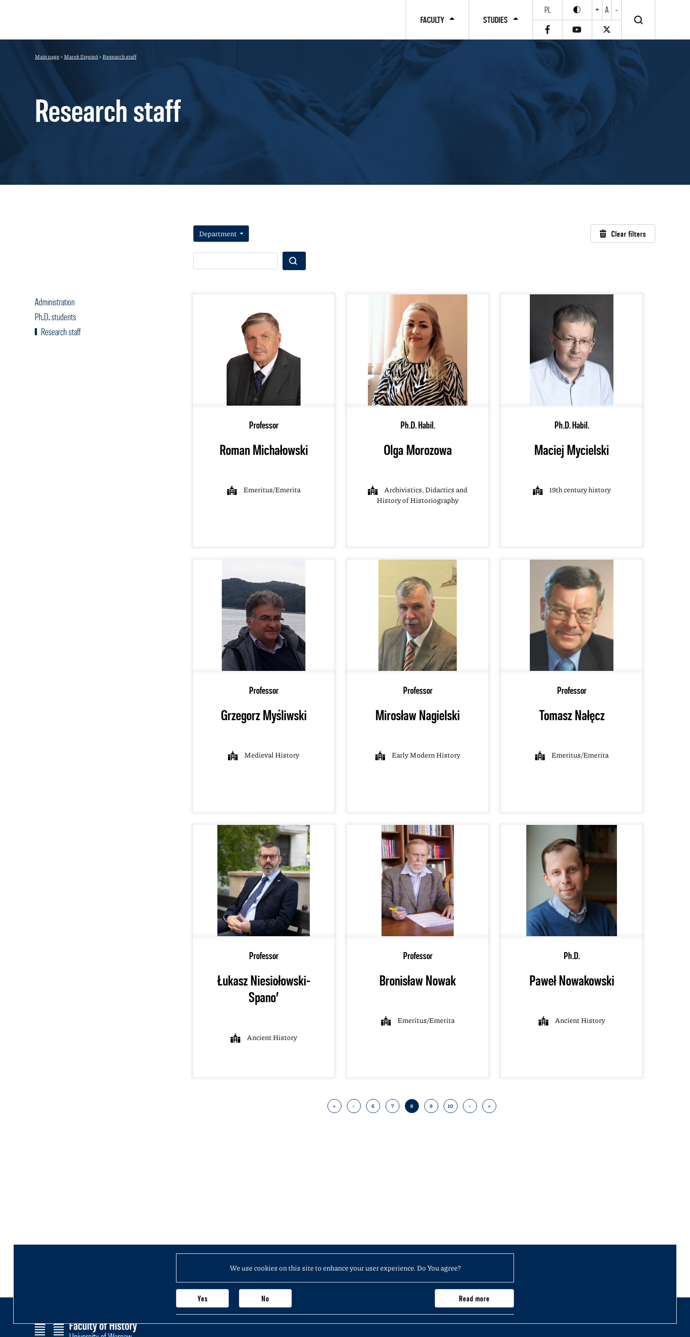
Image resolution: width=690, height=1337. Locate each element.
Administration (55, 302)
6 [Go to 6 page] (372, 1106)
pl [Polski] (547, 9)
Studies (495, 20)
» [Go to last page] (489, 1106)
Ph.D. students (55, 316)
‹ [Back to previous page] (353, 1106)
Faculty (432, 20)
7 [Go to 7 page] (392, 1106)
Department (218, 233)
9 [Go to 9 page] (431, 1106)
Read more (474, 1298)
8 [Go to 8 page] (411, 1106)
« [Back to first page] (334, 1106)
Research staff (60, 331)
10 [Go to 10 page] (450, 1106)
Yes (203, 1298)
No (265, 1298)
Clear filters (623, 233)
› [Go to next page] (469, 1106)
